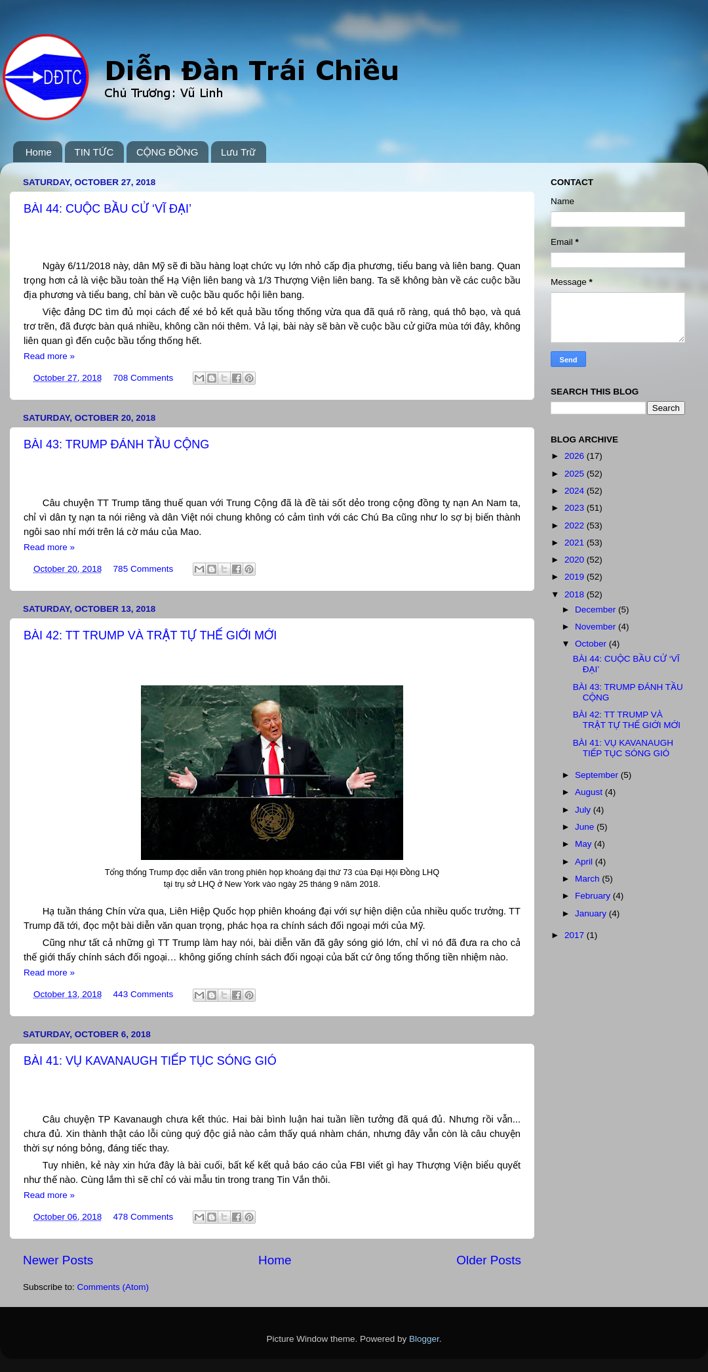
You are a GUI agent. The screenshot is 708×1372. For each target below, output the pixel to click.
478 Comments (143, 1217)
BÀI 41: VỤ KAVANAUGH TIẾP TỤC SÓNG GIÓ (150, 1060)
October (592, 644)
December (596, 609)
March (588, 879)
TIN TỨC (94, 152)
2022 (575, 525)
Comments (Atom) (113, 1287)
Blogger (424, 1339)
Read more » (49, 356)
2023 (575, 508)
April (585, 862)
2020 (575, 560)
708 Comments (143, 378)
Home (39, 152)
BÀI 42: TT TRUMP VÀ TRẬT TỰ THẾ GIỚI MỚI (150, 635)
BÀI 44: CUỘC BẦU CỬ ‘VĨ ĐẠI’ (107, 208)
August (590, 792)
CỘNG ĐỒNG (167, 152)
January (592, 913)
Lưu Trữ (238, 152)
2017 (575, 935)
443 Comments (143, 994)
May (584, 844)
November (596, 627)
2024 (575, 491)
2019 (575, 577)
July (584, 810)
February (594, 896)
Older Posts (488, 1260)
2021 (575, 542)
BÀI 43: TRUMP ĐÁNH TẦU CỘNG (116, 444)
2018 (575, 594)
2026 (575, 456)
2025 (575, 474)
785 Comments (143, 569)
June (586, 827)
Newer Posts (58, 1260)
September (598, 775)
